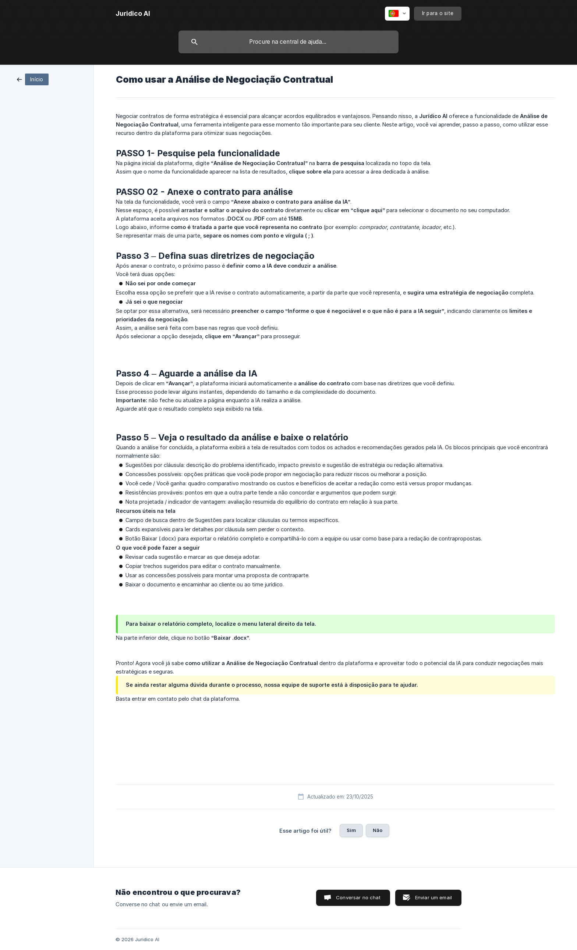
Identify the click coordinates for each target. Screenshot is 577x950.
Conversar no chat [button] (358, 897)
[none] (133, 14)
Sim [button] (351, 830)
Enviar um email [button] (433, 897)
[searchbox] (288, 42)
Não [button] (377, 830)
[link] (33, 78)
